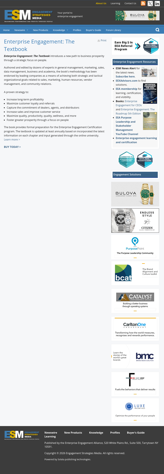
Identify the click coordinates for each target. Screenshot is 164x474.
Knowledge (59, 30)
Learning (115, 3)
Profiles (77, 30)
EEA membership (126, 89)
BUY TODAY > (12, 147)
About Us (101, 3)
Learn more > (12, 139)
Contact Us (130, 3)
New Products (40, 30)
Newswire (19, 30)
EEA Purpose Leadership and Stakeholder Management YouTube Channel (127, 126)
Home (6, 30)
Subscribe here (125, 76)
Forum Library (113, 30)
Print (104, 40)
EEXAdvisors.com (126, 80)
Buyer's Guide (93, 30)
